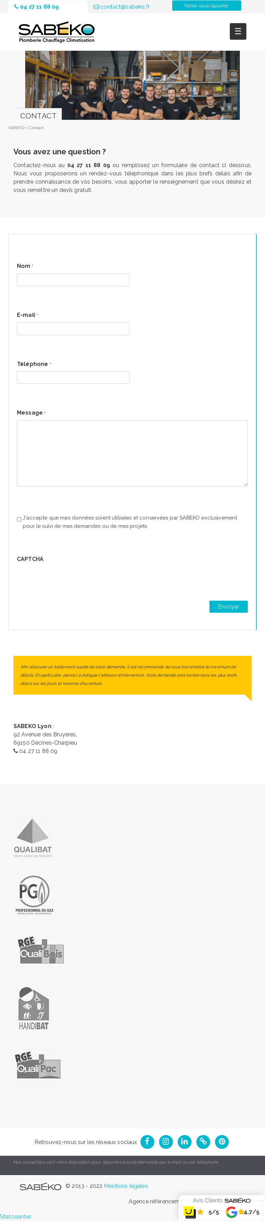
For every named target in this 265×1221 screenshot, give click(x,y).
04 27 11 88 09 (36, 6)
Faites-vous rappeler (207, 5)
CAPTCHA (30, 559)
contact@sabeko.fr (122, 6)
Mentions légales (126, 1186)
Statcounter (15, 1216)
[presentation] (69, 579)
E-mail (27, 315)
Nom (25, 266)
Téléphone (34, 364)
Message (31, 413)
